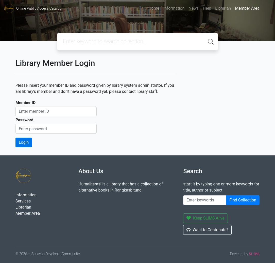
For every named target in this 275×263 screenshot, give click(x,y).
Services (23, 201)
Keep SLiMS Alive (205, 218)
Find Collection (242, 200)
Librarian (223, 8)
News (193, 8)
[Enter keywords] (204, 200)
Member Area (247, 8)
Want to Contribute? (207, 229)
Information (173, 8)
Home (153, 8)
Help (207, 8)
